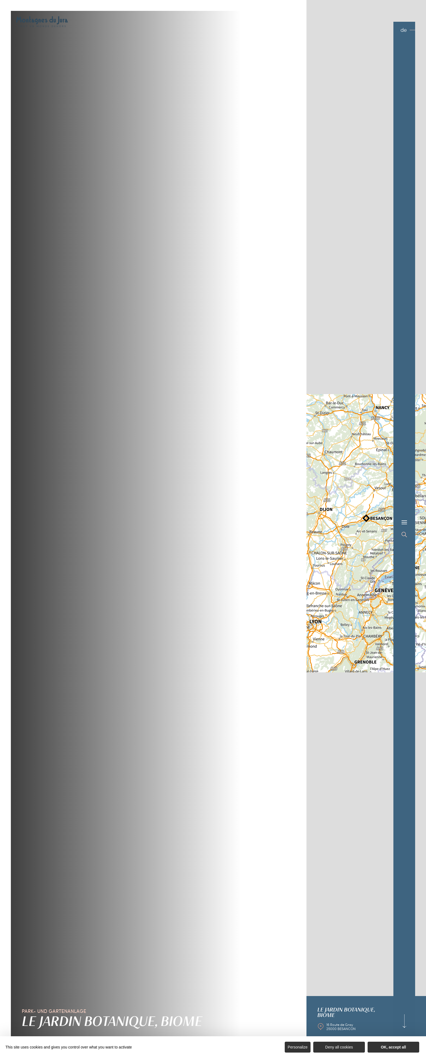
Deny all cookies (339, 1047)
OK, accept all (393, 1047)
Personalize (298, 1047)
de (403, 29)
